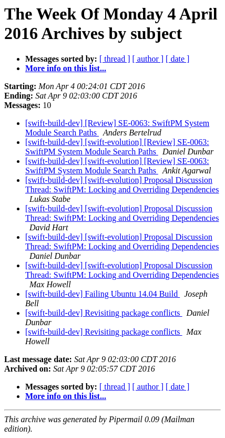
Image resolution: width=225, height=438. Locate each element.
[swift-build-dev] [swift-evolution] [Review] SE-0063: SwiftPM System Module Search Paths (117, 147)
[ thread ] (114, 58)
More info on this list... (65, 68)
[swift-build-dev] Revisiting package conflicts (103, 312)
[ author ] (148, 58)
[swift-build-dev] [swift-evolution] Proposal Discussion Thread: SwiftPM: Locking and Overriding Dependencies (122, 185)
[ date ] (177, 58)
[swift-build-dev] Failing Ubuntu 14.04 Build (102, 293)
